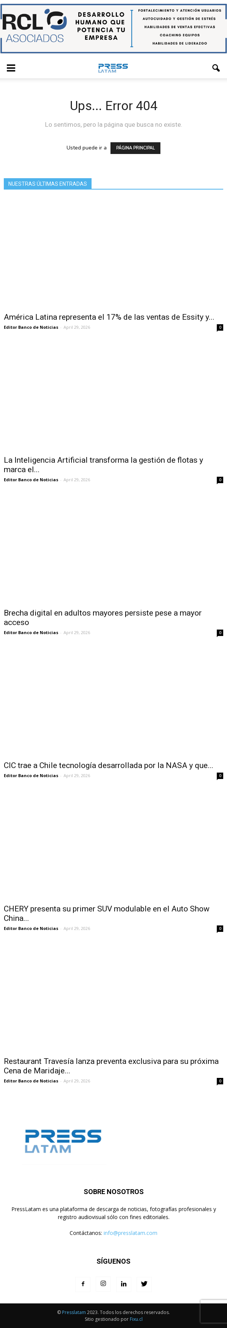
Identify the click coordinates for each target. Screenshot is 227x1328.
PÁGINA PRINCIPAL (135, 148)
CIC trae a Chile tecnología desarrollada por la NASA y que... (108, 765)
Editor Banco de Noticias (31, 327)
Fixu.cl (136, 1319)
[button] (216, 68)
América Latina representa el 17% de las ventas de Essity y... (109, 317)
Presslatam (74, 1312)
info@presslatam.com (130, 1232)
